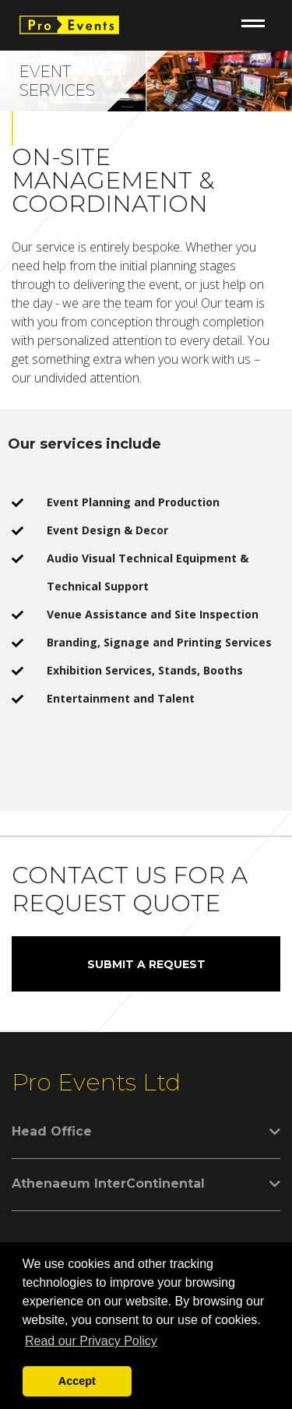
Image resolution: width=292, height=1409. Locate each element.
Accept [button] (77, 1381)
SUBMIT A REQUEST (146, 964)
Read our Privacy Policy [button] (91, 1340)
